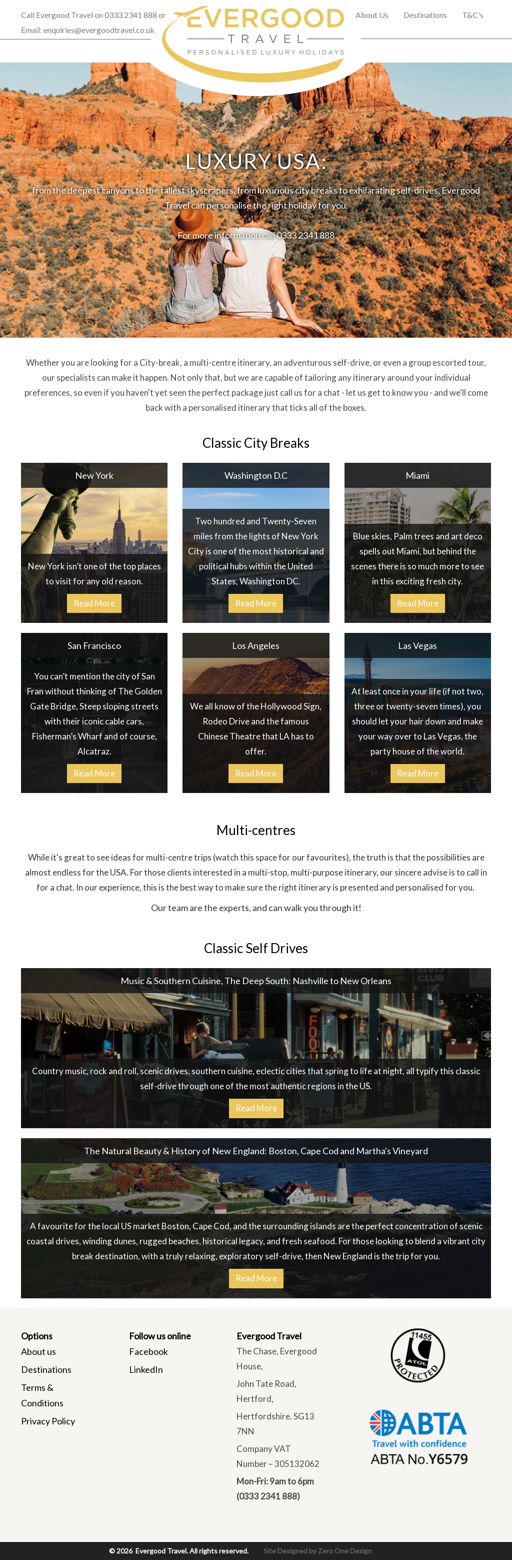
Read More (94, 603)
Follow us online (160, 1335)
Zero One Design (345, 1550)
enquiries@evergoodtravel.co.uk (99, 30)
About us (38, 1351)
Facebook (148, 1351)
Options (36, 1335)
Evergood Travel (269, 1335)
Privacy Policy (48, 1420)
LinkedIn (146, 1369)
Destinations (46, 1369)
